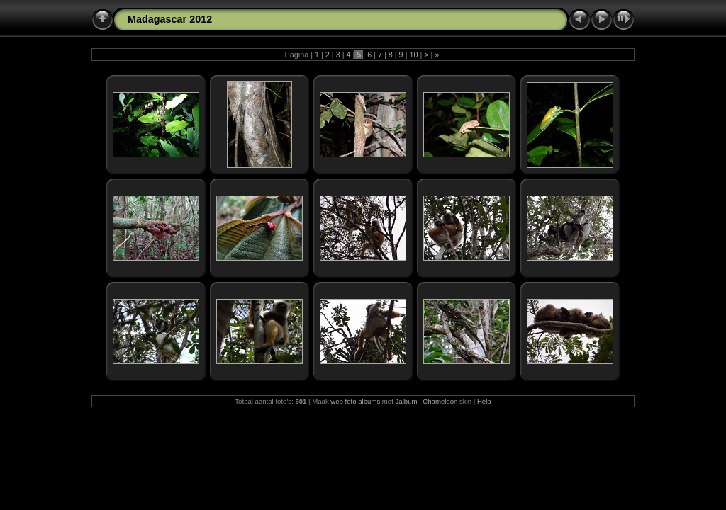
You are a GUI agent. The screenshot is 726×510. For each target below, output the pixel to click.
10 (413, 54)
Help (484, 401)
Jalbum (407, 401)
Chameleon (440, 401)
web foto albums (355, 401)
